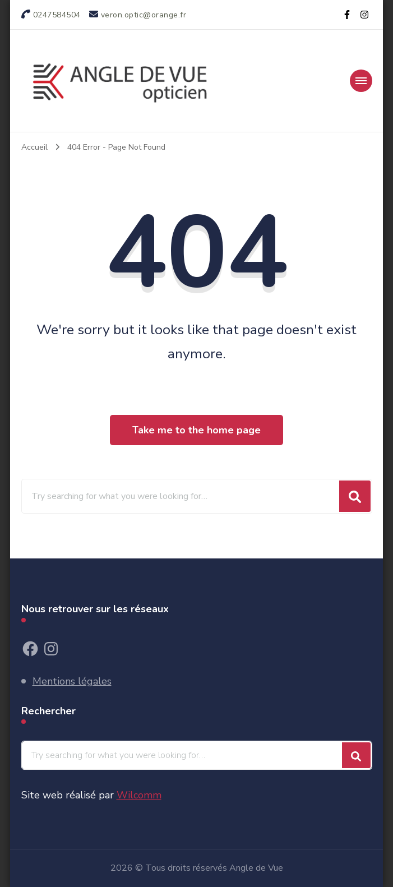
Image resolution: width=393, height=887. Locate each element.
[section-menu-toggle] (361, 81)
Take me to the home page (196, 430)
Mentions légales (72, 681)
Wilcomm (139, 795)
